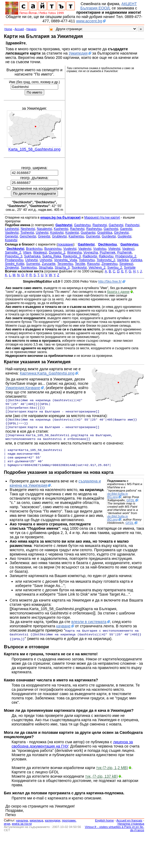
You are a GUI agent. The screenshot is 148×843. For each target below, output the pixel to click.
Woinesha (74, 252)
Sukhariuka (32, 256)
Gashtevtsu (82, 225)
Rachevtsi (77, 229)
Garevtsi (126, 229)
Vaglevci (128, 249)
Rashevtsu (94, 229)
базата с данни (118, 292)
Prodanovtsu (14, 260)
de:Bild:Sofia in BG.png (117, 503)
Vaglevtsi (84, 249)
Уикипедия (78, 53)
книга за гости (22, 831)
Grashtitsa (104, 232)
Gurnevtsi (93, 236)
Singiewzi (126, 264)
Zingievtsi (12, 267)
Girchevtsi (121, 232)
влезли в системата (88, 629)
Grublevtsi (59, 236)
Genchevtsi (28, 236)
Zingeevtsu (109, 264)
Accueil (19, 29)
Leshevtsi (12, 229)
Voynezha (90, 252)
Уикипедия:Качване (22, 388)
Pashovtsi (132, 225)
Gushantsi (88, 232)
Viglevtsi (114, 249)
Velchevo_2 (96, 267)
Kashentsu (76, 236)
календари (52, 828)
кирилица (36, 828)
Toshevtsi (27, 232)
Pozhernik (124, 252)
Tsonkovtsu (29, 267)
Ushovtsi (46, 260)
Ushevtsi (42, 232)
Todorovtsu (87, 260)
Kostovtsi (57, 232)
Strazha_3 (62, 267)
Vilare (27, 252)
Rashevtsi (100, 225)
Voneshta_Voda (65, 260)
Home (8, 29)
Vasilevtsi (11, 232)
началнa (22, 828)
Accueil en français (129, 828)
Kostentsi (72, 232)
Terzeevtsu (65, 264)
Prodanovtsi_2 (125, 256)
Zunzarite (49, 264)
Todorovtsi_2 (106, 260)
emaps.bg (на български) (60, 217)
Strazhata (46, 267)
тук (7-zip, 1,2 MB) (112, 775)
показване (65, 244)
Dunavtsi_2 (57, 252)
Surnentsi (33, 264)
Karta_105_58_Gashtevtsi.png (34, 149)
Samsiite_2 (13, 252)
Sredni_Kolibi (14, 264)
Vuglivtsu (99, 249)
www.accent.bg (89, 21)
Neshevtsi (28, 229)
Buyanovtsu (52, 249)
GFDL (130, 507)
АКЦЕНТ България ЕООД (108, 6)
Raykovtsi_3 (72, 256)
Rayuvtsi (93, 264)
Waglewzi (40, 252)
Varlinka (122, 260)
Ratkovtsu (106, 256)
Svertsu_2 (114, 267)
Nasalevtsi (44, 229)
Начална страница (130, 831)
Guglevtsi (124, 236)
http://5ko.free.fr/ (109, 281)
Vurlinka (136, 260)
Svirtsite (130, 267)
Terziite (80, 264)
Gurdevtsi (109, 236)
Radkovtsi (90, 256)
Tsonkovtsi (79, 267)
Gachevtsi (116, 225)
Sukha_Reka (51, 256)
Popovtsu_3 (13, 256)
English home (104, 828)
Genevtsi (11, 236)
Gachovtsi (110, 229)
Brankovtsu (34, 249)
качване (63, 633)
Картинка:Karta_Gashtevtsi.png (47, 373)
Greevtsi (44, 236)
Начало (32, 29)
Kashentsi (61, 229)
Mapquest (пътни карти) (102, 217)
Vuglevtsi (69, 249)
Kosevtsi (11, 240)
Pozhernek (108, 252)
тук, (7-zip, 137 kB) (101, 784)
